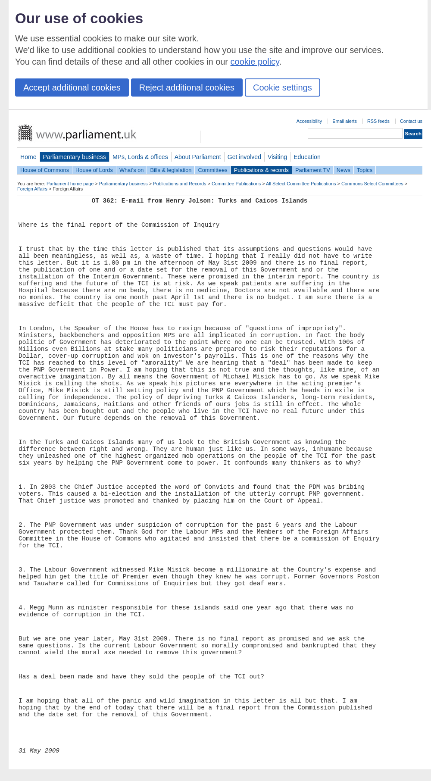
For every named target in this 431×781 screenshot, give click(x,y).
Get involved (244, 156)
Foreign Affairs (32, 188)
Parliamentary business (74, 156)
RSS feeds (378, 121)
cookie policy (255, 61)
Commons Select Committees (372, 183)
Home (28, 156)
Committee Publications (236, 183)
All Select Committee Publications (301, 183)
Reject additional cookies (186, 87)
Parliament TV (312, 170)
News (343, 170)
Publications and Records (179, 183)
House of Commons (44, 170)
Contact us (411, 121)
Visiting (277, 156)
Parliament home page (70, 183)
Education (307, 156)
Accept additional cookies (72, 87)
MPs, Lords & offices (140, 156)
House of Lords (94, 170)
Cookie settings (282, 87)
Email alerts (344, 121)
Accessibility (309, 121)
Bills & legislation (170, 170)
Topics (364, 170)
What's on (131, 170)
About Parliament (198, 156)
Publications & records (261, 170)
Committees (212, 170)
